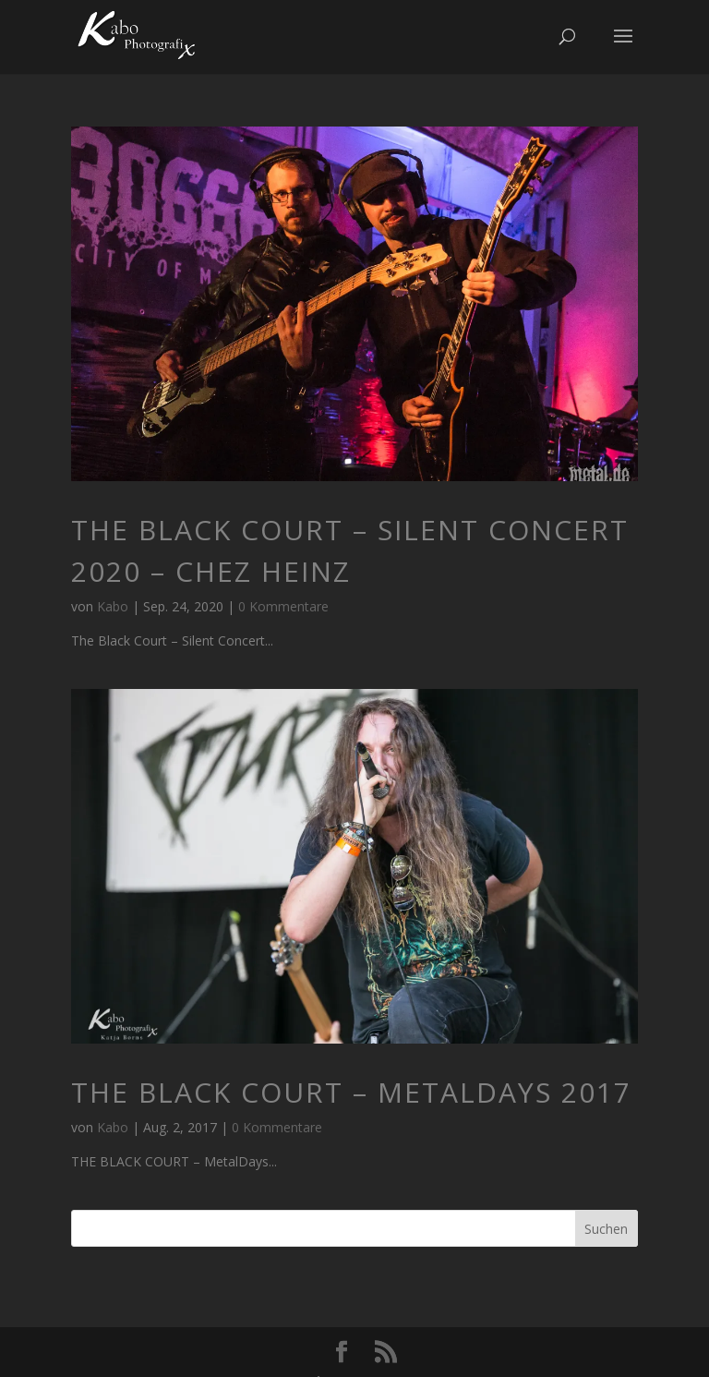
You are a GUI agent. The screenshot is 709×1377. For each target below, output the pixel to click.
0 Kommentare (283, 606)
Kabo (112, 606)
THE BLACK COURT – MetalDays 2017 (351, 1092)
